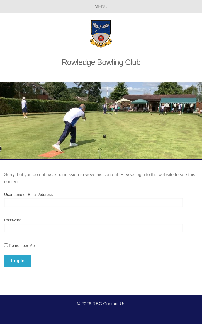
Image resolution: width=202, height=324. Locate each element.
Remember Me (19, 245)
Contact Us (114, 303)
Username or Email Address (28, 194)
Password (12, 220)
